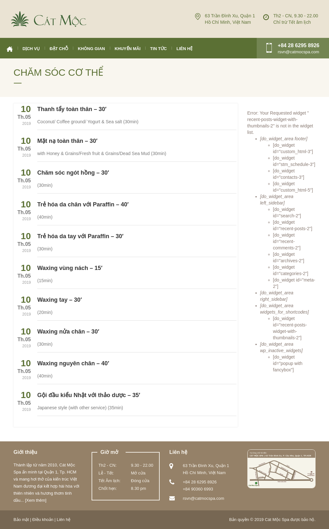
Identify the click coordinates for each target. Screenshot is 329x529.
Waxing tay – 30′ (59, 300)
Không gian (91, 48)
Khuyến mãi (128, 48)
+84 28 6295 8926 (298, 45)
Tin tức (158, 48)
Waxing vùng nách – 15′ (69, 268)
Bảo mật (21, 519)
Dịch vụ (31, 48)
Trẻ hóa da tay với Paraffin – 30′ (80, 236)
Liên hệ (184, 48)
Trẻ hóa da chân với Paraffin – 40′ (83, 204)
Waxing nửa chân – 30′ (68, 331)
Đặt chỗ (58, 48)
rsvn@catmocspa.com (203, 498)
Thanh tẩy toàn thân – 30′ (71, 109)
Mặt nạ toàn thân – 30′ (67, 141)
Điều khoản (42, 519)
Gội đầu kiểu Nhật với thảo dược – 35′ (88, 395)
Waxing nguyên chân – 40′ (73, 363)
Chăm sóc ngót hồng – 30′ (73, 172)
